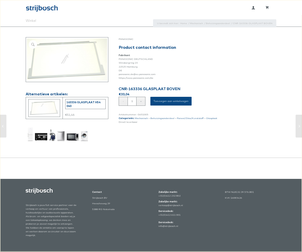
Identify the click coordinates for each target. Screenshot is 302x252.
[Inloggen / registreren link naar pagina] (253, 7)
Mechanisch (141, 118)
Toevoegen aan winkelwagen (170, 101)
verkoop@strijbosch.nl (170, 205)
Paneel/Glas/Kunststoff (190, 118)
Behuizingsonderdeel (162, 118)
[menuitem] (253, 7)
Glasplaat (211, 118)
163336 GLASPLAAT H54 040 (83, 104)
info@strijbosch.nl (168, 226)
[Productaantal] (132, 101)
